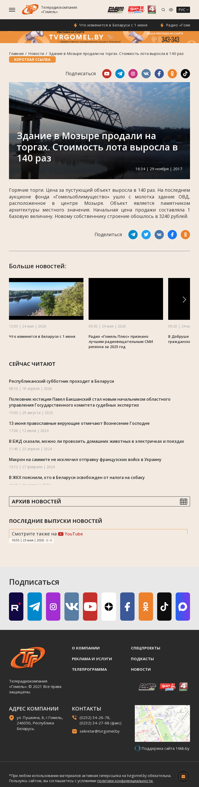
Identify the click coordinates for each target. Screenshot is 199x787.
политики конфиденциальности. (125, 780)
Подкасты (142, 658)
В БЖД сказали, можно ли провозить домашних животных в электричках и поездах (96, 441)
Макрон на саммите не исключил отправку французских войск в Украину (85, 459)
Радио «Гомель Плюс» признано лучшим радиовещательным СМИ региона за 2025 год (121, 341)
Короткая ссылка (32, 59)
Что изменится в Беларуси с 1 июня (124, 25)
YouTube (70, 534)
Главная (16, 53)
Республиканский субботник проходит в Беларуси (61, 381)
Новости (36, 53)
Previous (47, 540)
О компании (86, 647)
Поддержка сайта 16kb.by (165, 748)
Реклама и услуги (92, 658)
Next (51, 540)
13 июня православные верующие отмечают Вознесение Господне (79, 423)
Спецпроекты (145, 647)
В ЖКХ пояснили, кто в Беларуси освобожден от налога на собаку (77, 477)
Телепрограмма (89, 669)
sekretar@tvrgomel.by (100, 731)
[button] (184, 299)
